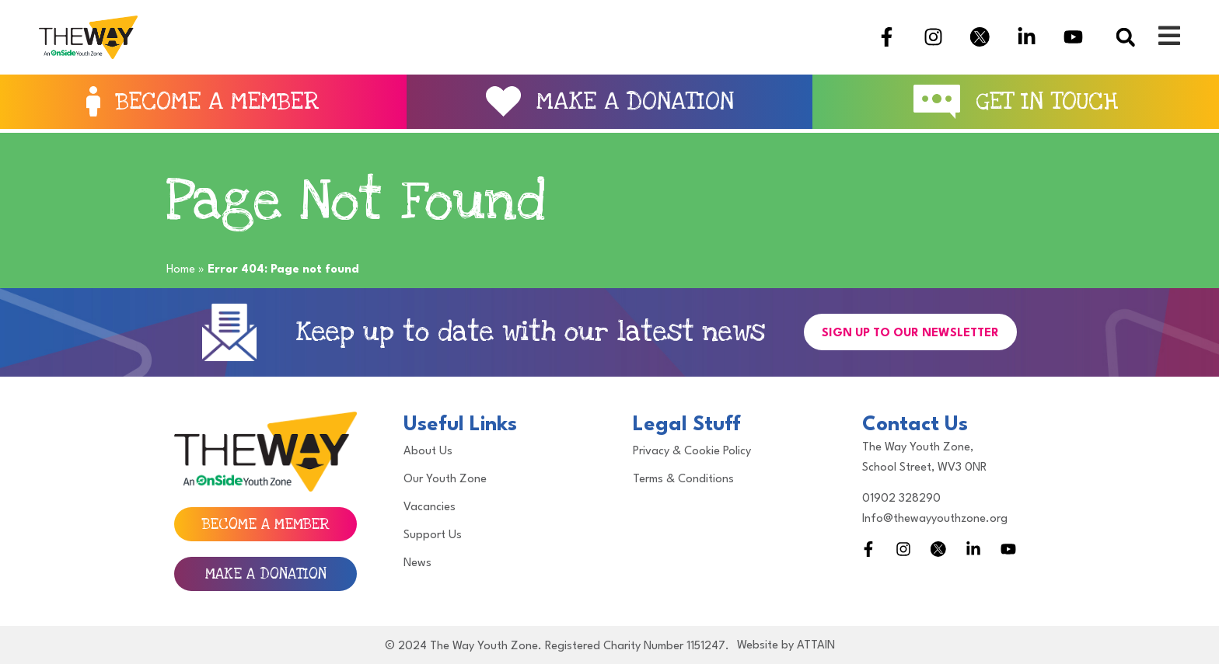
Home (180, 270)
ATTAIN (816, 646)
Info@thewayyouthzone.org (935, 519)
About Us (427, 451)
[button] (1125, 36)
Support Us (432, 535)
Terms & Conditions (683, 479)
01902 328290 (901, 499)
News (417, 563)
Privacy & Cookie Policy (692, 451)
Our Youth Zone (445, 479)
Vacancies (429, 507)
